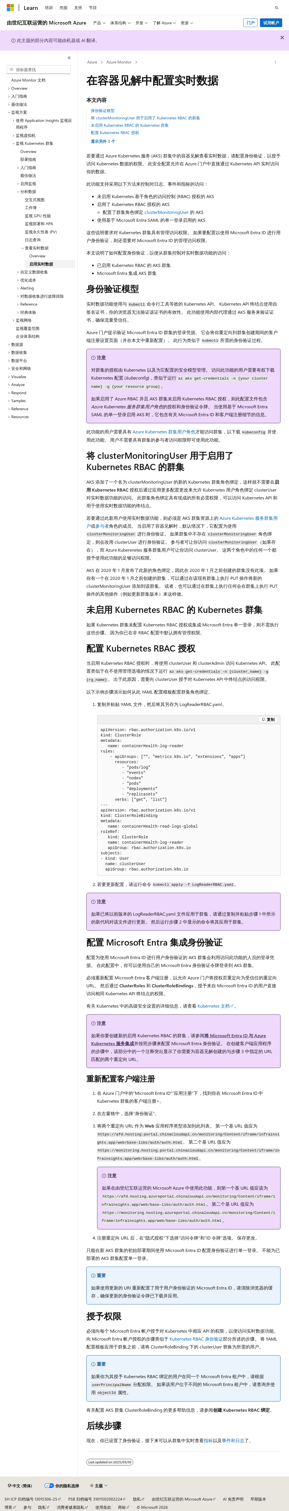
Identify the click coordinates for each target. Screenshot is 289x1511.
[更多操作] (275, 62)
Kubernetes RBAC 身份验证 (196, 1339)
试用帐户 (271, 22)
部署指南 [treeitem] (28, 159)
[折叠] (69, 58)
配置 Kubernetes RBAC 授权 (115, 132)
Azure (92, 62)
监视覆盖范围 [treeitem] (28, 328)
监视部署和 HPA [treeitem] (39, 223)
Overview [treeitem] (28, 151)
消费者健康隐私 (70, 1507)
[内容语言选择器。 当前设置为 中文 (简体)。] (20, 1485)
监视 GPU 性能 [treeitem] (38, 215)
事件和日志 (233, 1440)
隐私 (137, 1499)
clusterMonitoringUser (166, 212)
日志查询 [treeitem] (33, 239)
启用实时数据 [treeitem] (41, 264)
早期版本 (258, 1499)
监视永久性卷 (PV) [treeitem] (41, 231)
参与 (27, 1507)
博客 (8, 1507)
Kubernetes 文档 (214, 1006)
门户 (251, 22)
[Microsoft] (10, 7)
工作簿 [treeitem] (31, 207)
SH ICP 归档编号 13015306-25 (31, 1499)
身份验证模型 (103, 110)
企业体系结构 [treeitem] (28, 336)
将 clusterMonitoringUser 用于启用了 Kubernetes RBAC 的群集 (145, 117)
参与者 (102, 526)
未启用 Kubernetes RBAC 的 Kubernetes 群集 (130, 125)
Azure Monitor (119, 62)
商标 (122, 1507)
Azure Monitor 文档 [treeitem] (28, 80)
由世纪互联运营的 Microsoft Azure (182, 1499)
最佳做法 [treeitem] (28, 175)
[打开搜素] (276, 8)
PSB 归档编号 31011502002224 (95, 1499)
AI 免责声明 (233, 1499)
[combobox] (39, 69)
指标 (208, 1440)
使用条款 (103, 1507)
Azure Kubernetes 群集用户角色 (164, 432)
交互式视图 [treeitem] (35, 199)
